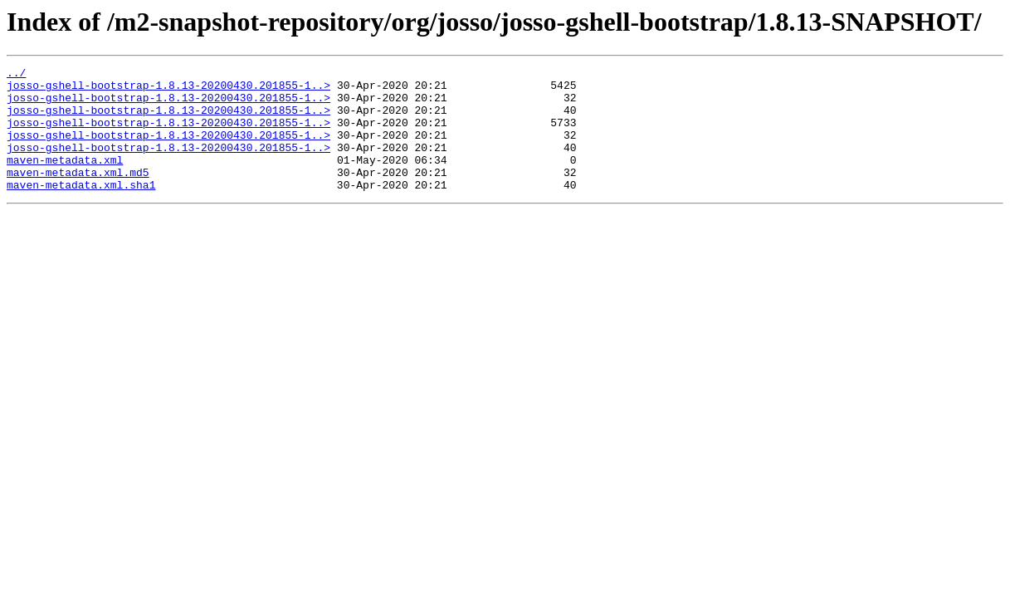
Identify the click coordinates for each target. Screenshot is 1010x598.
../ (16, 74)
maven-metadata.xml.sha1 (81, 209)
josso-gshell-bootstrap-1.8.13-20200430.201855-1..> (168, 89)
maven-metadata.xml (65, 179)
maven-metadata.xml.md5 (78, 194)
